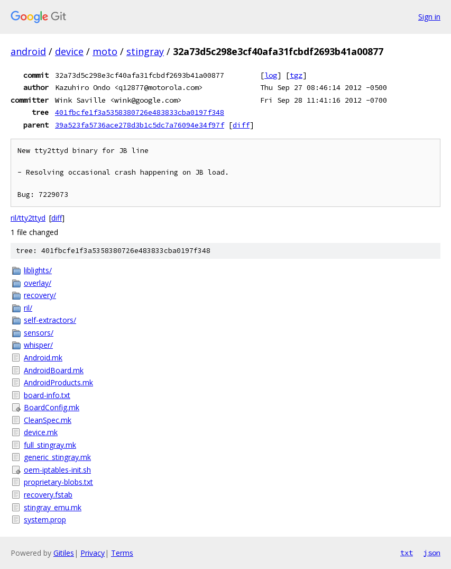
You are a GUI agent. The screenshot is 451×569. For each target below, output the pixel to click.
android (28, 51)
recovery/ (40, 295)
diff (241, 125)
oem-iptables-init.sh (57, 470)
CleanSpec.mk (47, 420)
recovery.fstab (48, 495)
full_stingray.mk (50, 445)
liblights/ (38, 270)
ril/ (28, 308)
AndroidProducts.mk (58, 382)
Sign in (429, 17)
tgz (296, 75)
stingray (145, 51)
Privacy (92, 553)
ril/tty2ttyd (28, 218)
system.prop (45, 519)
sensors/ (38, 333)
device (69, 51)
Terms (122, 553)
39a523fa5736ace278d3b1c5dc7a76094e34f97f (139, 125)
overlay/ (37, 283)
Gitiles (63, 553)
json (432, 552)
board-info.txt (47, 395)
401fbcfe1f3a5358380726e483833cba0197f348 (139, 112)
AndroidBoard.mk (54, 370)
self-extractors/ (50, 320)
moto (105, 51)
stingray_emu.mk (52, 507)
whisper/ (38, 345)
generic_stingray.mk (57, 457)
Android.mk (43, 358)
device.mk (41, 432)
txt (406, 552)
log (270, 75)
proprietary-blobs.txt (58, 482)
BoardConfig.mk (51, 407)
